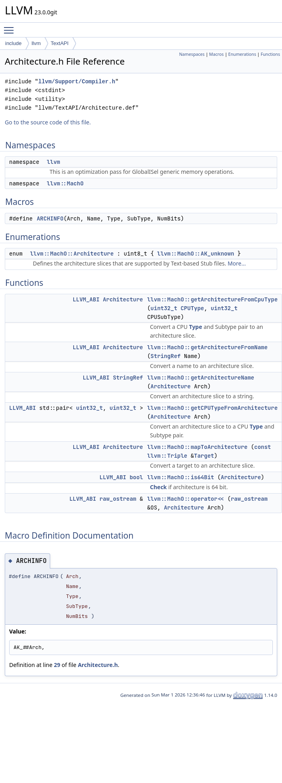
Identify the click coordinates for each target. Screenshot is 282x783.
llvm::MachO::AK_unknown (195, 253)
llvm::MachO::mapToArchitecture (197, 447)
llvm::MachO (65, 183)
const (262, 447)
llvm (36, 43)
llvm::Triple (167, 455)
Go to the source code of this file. (48, 122)
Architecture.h (98, 665)
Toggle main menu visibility (11, 27)
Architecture (123, 299)
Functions (270, 54)
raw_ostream (118, 498)
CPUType (192, 308)
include (13, 43)
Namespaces (192, 54)
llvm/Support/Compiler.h (76, 81)
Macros (216, 54)
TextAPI (60, 43)
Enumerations (242, 54)
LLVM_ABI (86, 299)
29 (57, 665)
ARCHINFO (50, 218)
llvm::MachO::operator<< (185, 498)
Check (158, 487)
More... (236, 263)
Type (195, 327)
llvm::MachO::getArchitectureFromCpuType (212, 299)
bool (136, 477)
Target (204, 455)
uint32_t (164, 308)
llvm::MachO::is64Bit (180, 477)
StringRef (166, 356)
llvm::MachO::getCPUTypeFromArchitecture (212, 407)
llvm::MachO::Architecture (72, 253)
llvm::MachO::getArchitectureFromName (207, 347)
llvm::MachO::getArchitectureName (200, 377)
